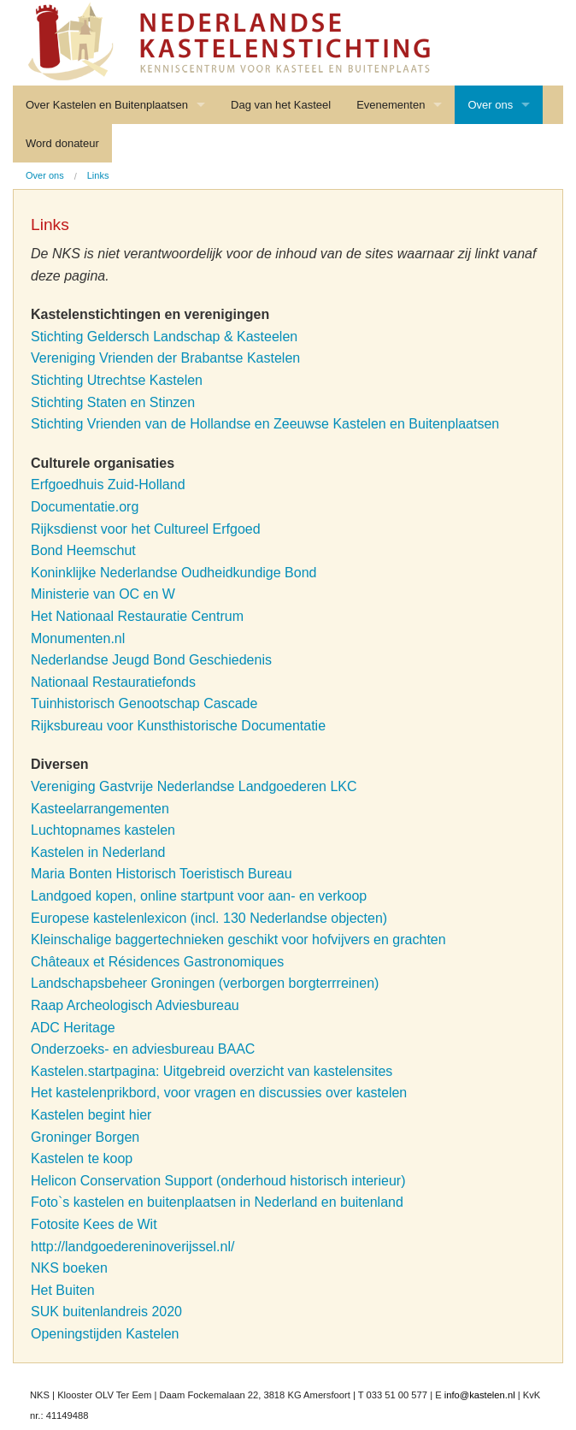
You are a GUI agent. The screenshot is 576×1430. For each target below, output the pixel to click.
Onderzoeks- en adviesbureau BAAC (143, 1049)
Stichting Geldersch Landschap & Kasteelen (164, 336)
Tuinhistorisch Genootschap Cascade (144, 703)
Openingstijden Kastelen (105, 1334)
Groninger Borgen (85, 1137)
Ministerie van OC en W (103, 594)
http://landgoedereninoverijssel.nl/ (132, 1246)
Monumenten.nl (78, 638)
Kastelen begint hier (91, 1115)
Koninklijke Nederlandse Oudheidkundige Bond (173, 572)
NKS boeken (71, 1268)
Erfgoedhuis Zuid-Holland (108, 484)
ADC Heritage (73, 1027)
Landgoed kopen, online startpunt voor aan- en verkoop (199, 896)
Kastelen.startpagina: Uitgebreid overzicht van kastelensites (211, 1071)
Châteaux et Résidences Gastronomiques (157, 961)
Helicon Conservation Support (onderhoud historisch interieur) (218, 1180)
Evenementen (390, 104)
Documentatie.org (84, 506)
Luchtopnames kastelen (103, 830)
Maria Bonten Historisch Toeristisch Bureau (161, 873)
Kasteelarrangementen (100, 808)
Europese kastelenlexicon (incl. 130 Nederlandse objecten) (209, 918)
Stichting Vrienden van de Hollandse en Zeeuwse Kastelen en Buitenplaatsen (265, 424)
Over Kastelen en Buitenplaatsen (107, 104)
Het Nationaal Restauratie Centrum (137, 616)
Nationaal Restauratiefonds (113, 682)
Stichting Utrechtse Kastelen (117, 380)
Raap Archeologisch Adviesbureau (135, 1005)
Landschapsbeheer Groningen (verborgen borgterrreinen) (205, 983)
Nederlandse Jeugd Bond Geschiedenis (151, 660)
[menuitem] (45, 175)
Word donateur (62, 143)
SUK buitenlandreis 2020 (106, 1311)
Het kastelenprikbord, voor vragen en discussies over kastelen (219, 1092)
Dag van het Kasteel (281, 104)
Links (98, 175)
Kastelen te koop (81, 1158)
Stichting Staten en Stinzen (113, 402)
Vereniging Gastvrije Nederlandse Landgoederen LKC (194, 786)
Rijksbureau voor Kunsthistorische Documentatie (178, 725)
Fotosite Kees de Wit (94, 1224)
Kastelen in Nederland (98, 852)
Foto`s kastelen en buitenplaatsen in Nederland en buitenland (217, 1202)
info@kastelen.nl (479, 1395)
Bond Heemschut (83, 550)
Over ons (490, 104)
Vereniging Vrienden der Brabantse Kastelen (165, 358)
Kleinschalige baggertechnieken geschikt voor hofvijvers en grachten (238, 939)
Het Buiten (63, 1290)
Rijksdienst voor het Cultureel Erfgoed (146, 529)
